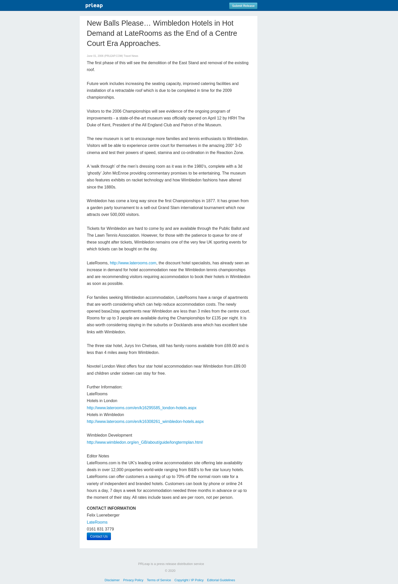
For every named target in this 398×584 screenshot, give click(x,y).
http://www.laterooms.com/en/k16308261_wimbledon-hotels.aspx (145, 421)
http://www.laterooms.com (133, 263)
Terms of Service (159, 580)
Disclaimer (112, 580)
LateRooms (97, 522)
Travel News (131, 56)
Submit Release (243, 6)
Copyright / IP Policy (189, 580)
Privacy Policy (133, 580)
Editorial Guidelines (221, 580)
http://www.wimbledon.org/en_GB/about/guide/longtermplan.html (145, 442)
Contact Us (99, 536)
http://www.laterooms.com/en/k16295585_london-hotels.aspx (141, 408)
